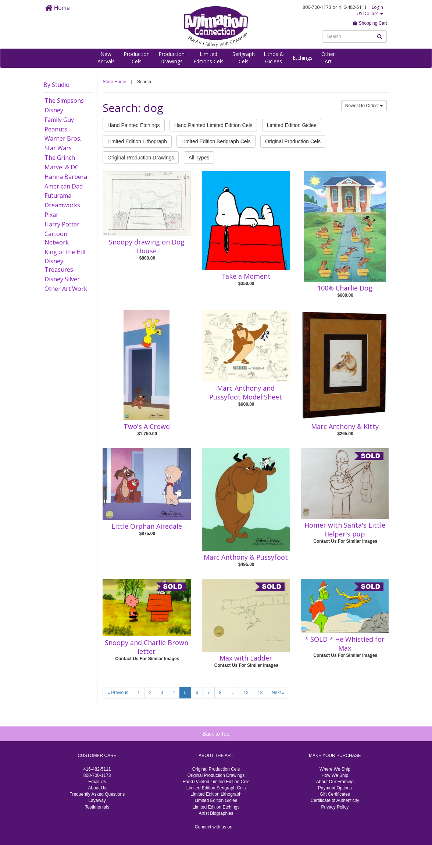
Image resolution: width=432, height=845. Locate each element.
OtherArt (328, 57)
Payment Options (335, 788)
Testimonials (97, 807)
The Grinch (59, 158)
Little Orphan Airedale (146, 526)
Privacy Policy (335, 807)
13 (260, 692)
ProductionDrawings (171, 57)
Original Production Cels (293, 141)
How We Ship (335, 775)
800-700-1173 (97, 775)
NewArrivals (106, 57)
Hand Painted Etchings (133, 125)
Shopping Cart (370, 23)
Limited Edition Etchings (215, 807)
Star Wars (58, 148)
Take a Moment (246, 276)
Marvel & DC (61, 167)
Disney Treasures (58, 265)
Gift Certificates (335, 794)
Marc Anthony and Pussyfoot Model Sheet (245, 392)
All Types (199, 158)
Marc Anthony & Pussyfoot (246, 557)
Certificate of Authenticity (335, 800)
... (232, 692)
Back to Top (216, 734)
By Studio (56, 85)
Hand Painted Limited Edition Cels (213, 125)
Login (377, 7)
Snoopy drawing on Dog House (147, 246)
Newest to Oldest (364, 105)
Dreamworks (62, 205)
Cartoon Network (56, 238)
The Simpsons (64, 100)
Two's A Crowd (147, 426)
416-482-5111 (97, 769)
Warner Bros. (62, 138)
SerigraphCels (243, 57)
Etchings (303, 57)
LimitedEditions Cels (208, 57)
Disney (53, 110)
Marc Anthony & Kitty (345, 426)
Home (57, 8)
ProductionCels (137, 57)
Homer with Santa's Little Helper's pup (344, 529)
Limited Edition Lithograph (137, 141)
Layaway (97, 800)
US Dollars (370, 13)
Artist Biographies (216, 813)
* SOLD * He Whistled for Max (345, 643)
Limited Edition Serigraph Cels (215, 141)
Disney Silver (62, 279)
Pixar (51, 215)
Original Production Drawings (140, 158)
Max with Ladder (245, 658)
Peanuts (55, 129)
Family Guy (59, 120)
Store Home (114, 81)
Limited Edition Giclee (292, 125)
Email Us (97, 781)
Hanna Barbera (65, 177)
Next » (278, 692)
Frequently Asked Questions (97, 794)
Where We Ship (334, 769)
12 (245, 692)
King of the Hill (64, 252)
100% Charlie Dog (344, 288)
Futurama (57, 195)
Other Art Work (65, 289)
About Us (97, 788)
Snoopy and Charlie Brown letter (146, 647)
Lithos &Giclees (274, 57)
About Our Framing (335, 781)
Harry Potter (61, 224)
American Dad (63, 186)
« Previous (117, 692)
